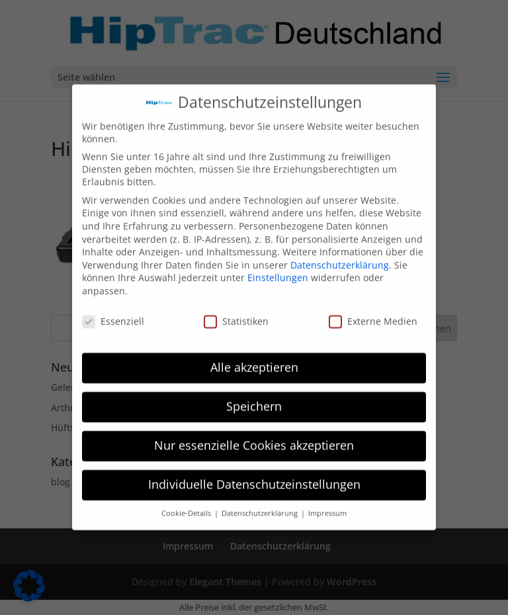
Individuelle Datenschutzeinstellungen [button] (254, 477)
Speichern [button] (254, 399)
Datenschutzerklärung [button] (261, 506)
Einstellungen (277, 271)
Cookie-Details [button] (187, 506)
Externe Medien (373, 314)
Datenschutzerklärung (339, 258)
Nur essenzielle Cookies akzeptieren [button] (254, 438)
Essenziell (113, 314)
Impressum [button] (327, 506)
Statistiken (236, 314)
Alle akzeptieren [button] (254, 360)
